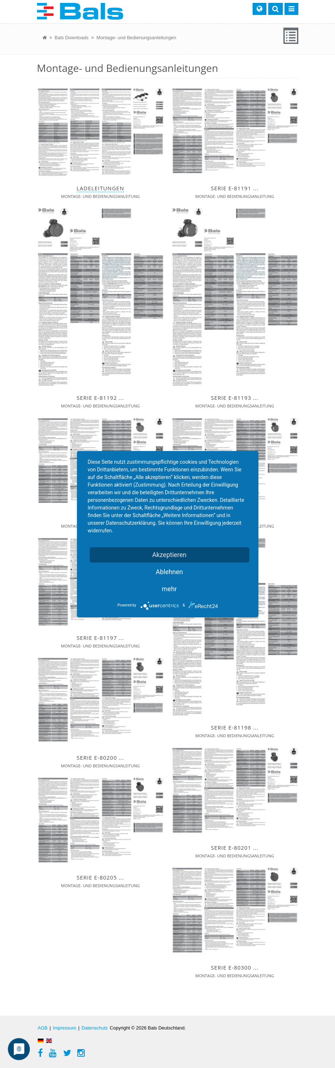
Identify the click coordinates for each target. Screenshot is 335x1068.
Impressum (64, 1028)
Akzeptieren (169, 555)
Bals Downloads (72, 37)
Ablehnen (169, 572)
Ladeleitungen (100, 188)
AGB (43, 1028)
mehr (169, 589)
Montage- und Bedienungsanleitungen (136, 37)
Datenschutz (94, 1028)
